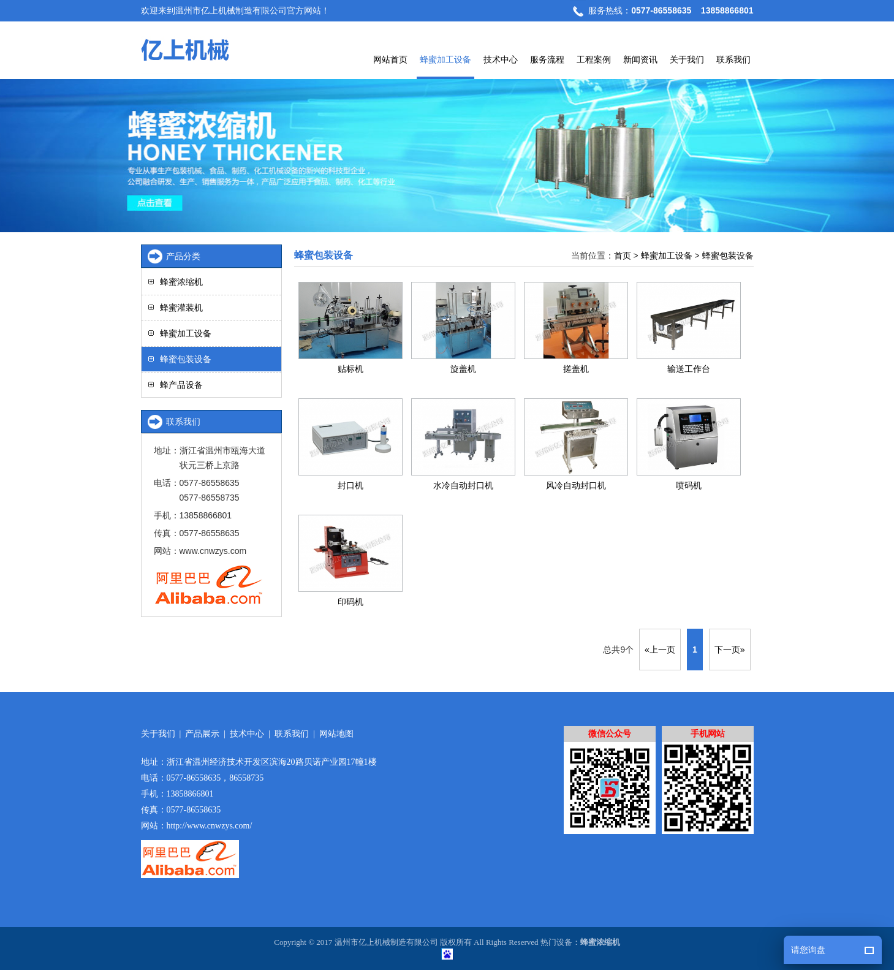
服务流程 (547, 59)
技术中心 (500, 59)
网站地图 (336, 733)
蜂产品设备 (181, 385)
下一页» (729, 649)
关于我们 (687, 59)
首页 (622, 255)
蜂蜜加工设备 (445, 59)
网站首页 (390, 59)
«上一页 (660, 649)
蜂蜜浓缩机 (181, 282)
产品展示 (202, 733)
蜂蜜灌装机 (181, 308)
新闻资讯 (640, 59)
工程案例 (594, 59)
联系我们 (733, 59)
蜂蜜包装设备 (728, 255)
